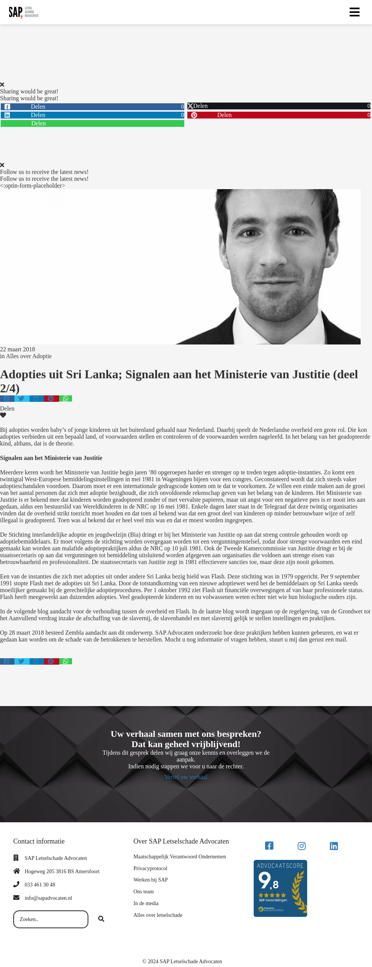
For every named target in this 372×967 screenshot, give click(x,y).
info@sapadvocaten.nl (48, 898)
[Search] (101, 919)
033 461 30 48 (40, 885)
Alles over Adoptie (29, 356)
